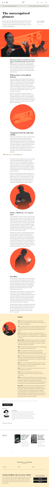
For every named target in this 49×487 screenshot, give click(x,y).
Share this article (7, 405)
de (40, 2)
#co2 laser (20, 401)
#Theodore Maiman (13, 401)
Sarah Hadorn (42, 21)
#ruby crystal (35, 401)
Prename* (4, 467)
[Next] (12, 452)
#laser (24, 401)
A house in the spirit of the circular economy (38, 6)
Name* (19, 467)
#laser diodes (29, 401)
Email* (33, 467)
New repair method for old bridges (9, 6)
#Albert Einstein (5, 401)
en (42, 2)
